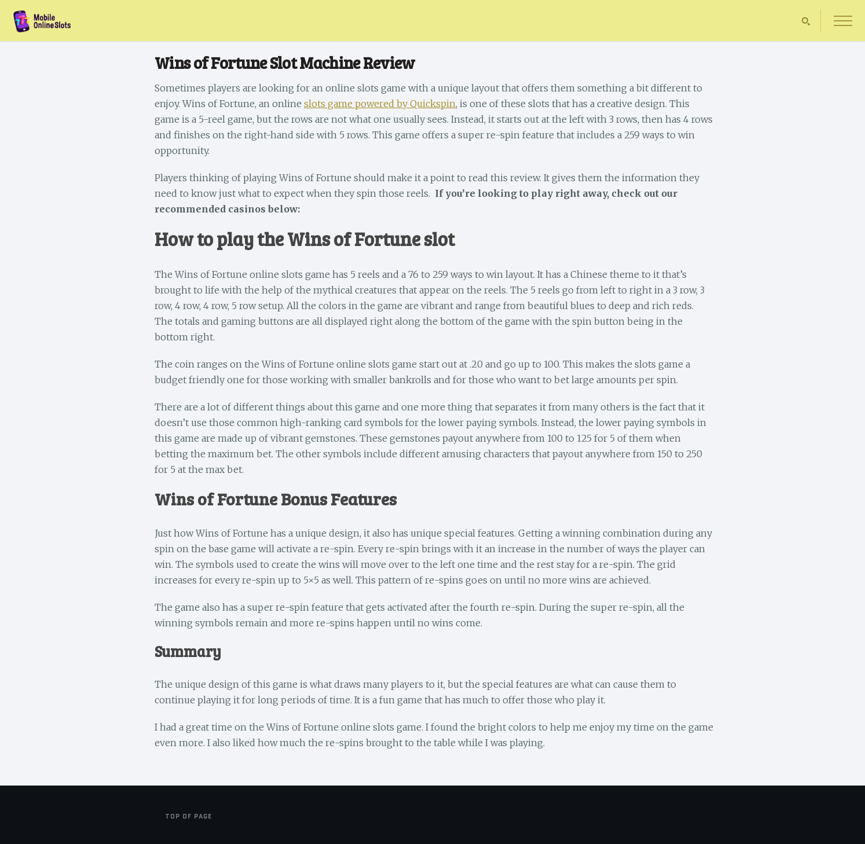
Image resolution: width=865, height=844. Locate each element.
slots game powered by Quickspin (380, 103)
